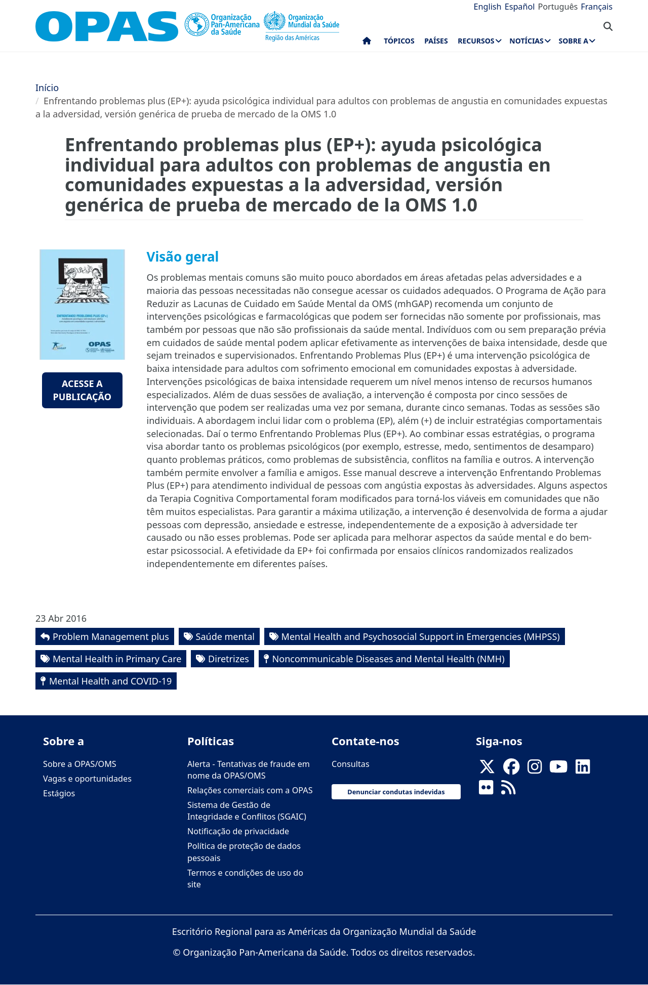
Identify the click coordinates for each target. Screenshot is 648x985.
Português (558, 6)
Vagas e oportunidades (87, 778)
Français (597, 6)
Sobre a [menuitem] (573, 41)
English (488, 6)
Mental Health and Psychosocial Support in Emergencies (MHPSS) (420, 636)
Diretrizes (228, 659)
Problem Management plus (111, 636)
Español (520, 6)
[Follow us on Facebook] (511, 769)
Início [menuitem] (366, 43)
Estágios (59, 793)
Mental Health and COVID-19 (110, 681)
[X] (487, 769)
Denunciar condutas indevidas (395, 791)
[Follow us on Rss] (508, 790)
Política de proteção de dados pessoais (244, 851)
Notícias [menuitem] (526, 41)
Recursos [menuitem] (476, 41)
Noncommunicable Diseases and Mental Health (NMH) (388, 659)
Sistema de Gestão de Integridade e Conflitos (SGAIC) (246, 810)
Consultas (351, 763)
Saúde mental (225, 636)
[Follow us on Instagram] (535, 769)
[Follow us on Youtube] (558, 769)
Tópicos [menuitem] (399, 41)
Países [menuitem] (436, 41)
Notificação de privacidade (238, 831)
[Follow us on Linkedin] (583, 769)
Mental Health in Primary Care (117, 659)
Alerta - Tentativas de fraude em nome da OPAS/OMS (248, 769)
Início (47, 87)
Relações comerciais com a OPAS (250, 790)
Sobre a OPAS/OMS (79, 763)
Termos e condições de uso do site (245, 878)
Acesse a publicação (82, 390)
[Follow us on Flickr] (486, 790)
